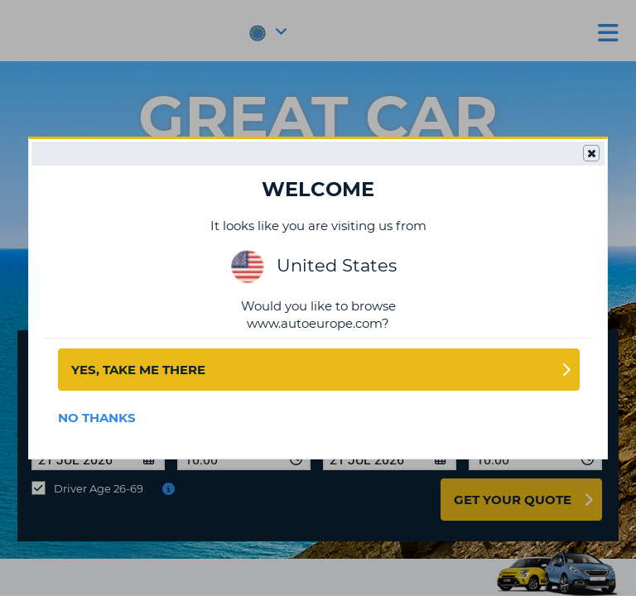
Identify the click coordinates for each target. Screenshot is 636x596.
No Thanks (97, 417)
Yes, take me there (138, 369)
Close (590, 154)
